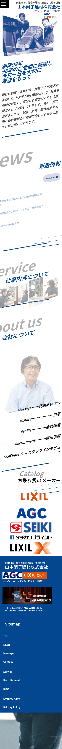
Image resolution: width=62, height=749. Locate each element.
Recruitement (11, 680)
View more (51, 177)
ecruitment (37, 440)
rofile (40, 428)
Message (8, 653)
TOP (5, 636)
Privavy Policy (11, 707)
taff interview (31, 452)
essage (39, 406)
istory (40, 417)
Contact (8, 661)
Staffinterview (12, 699)
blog (6, 688)
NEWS (6, 644)
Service (7, 671)
